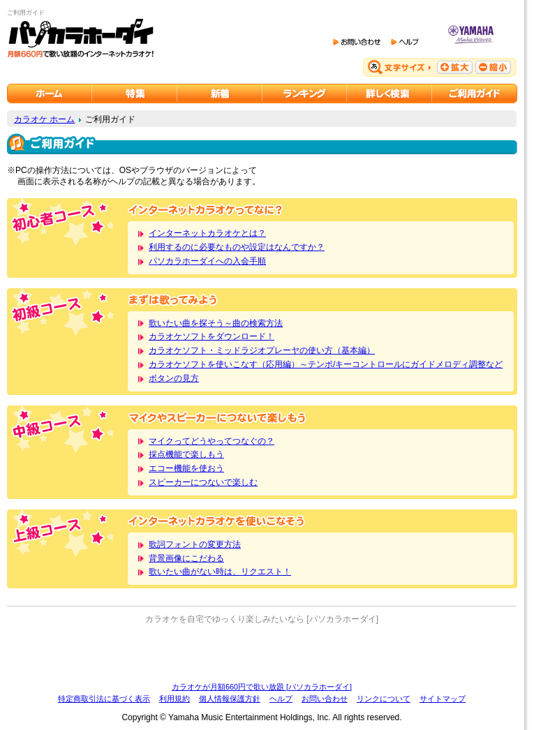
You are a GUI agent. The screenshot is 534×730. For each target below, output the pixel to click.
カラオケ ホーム (44, 119)
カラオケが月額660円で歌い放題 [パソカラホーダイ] (262, 687)
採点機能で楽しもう (186, 454)
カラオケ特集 (134, 93)
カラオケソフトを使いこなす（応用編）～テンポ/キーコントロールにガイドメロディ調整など (326, 364)
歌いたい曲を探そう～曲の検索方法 (216, 323)
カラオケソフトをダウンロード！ (211, 336)
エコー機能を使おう (186, 468)
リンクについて (383, 698)
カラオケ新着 (219, 93)
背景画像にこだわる (186, 558)
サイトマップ (443, 698)
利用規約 (174, 698)
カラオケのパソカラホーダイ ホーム (49, 93)
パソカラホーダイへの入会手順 (207, 261)
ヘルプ (280, 698)
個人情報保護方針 (229, 698)
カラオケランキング (304, 93)
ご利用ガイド (474, 93)
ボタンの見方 (174, 378)
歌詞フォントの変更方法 (195, 544)
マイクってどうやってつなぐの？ (211, 441)
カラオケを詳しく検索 (389, 93)
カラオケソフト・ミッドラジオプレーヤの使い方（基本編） (262, 350)
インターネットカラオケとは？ (207, 233)
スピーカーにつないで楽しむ (203, 482)
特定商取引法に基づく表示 (104, 698)
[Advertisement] (261, 653)
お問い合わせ (325, 698)
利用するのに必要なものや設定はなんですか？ (237, 247)
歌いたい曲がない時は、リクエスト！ (220, 571)
